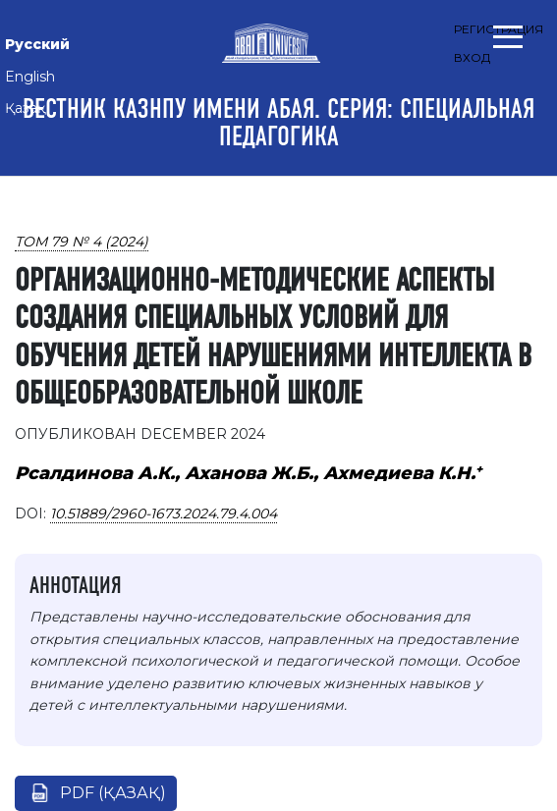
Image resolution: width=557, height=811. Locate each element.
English (30, 76)
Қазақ (25, 108)
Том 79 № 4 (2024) (81, 241)
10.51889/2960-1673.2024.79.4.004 (163, 513)
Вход (472, 57)
